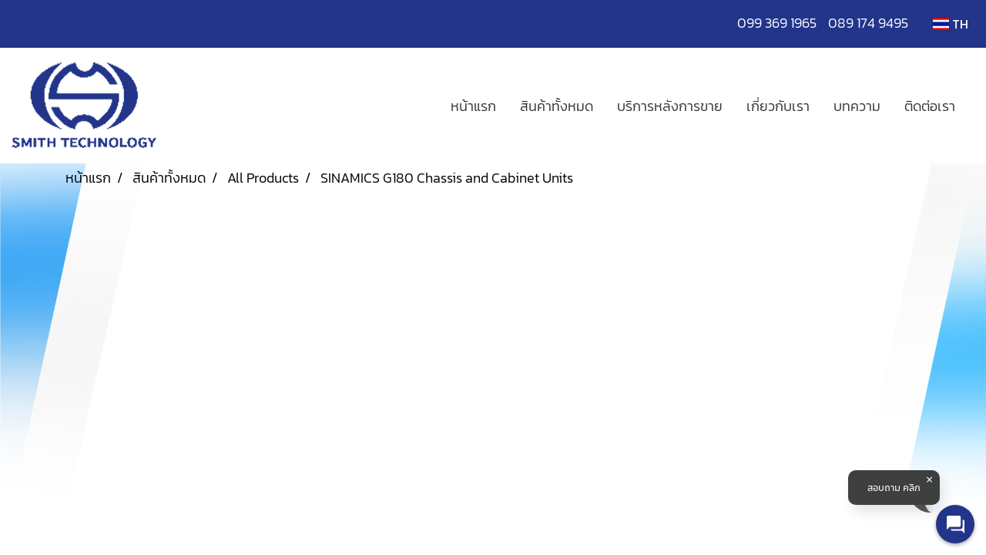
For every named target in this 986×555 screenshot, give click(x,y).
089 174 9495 (868, 22)
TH (950, 24)
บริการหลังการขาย (670, 106)
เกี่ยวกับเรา (778, 106)
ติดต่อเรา (929, 106)
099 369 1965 (782, 22)
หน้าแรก (473, 106)
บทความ (856, 106)
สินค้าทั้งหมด (556, 106)
